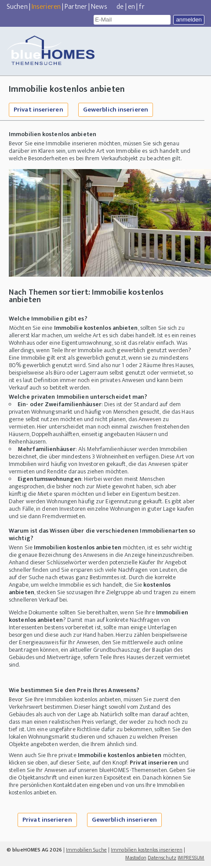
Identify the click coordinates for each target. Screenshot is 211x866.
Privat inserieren (38, 109)
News (99, 7)
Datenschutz (162, 857)
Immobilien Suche (86, 849)
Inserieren (46, 7)
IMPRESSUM (191, 857)
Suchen (17, 7)
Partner (76, 7)
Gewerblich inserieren (115, 109)
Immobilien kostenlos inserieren (146, 849)
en (131, 7)
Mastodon (135, 857)
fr (141, 7)
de (120, 7)
